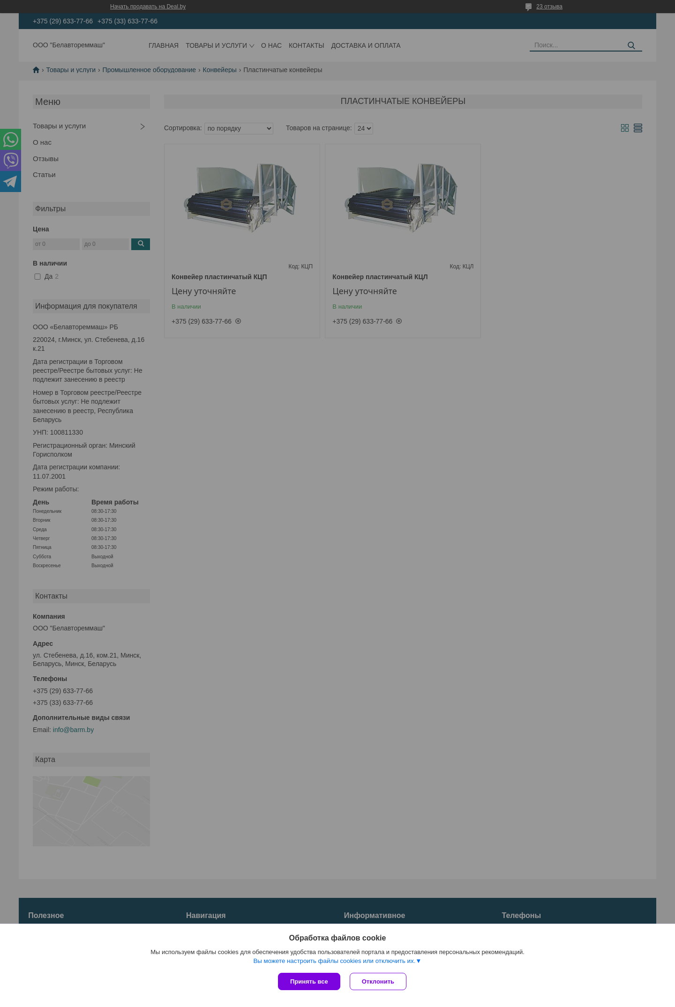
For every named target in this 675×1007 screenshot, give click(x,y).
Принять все (309, 981)
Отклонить (378, 981)
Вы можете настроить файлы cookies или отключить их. (334, 960)
